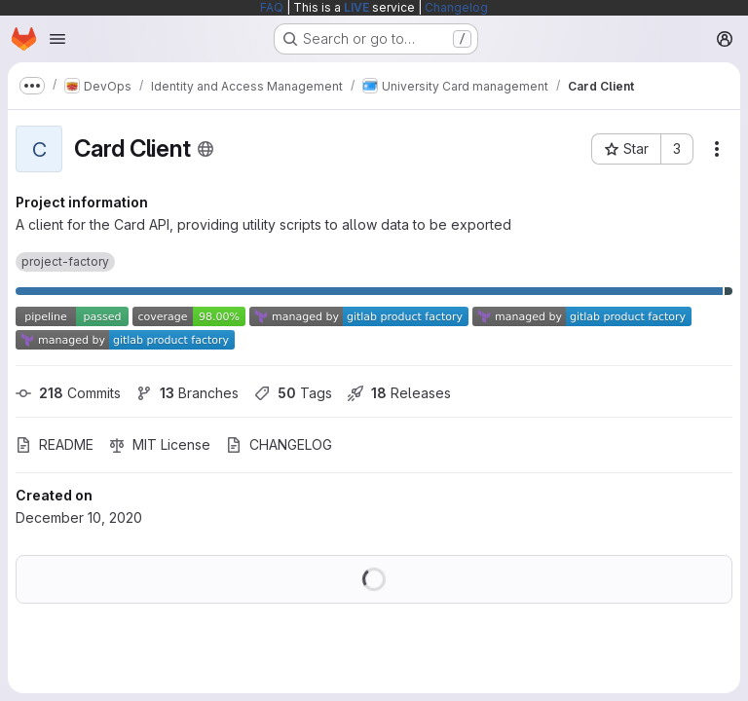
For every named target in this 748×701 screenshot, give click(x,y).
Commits (68, 393)
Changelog (456, 7)
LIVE (356, 7)
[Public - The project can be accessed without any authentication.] (205, 149)
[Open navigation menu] (57, 39)
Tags (293, 393)
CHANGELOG (279, 444)
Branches (187, 393)
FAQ (271, 7)
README (55, 444)
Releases (399, 393)
